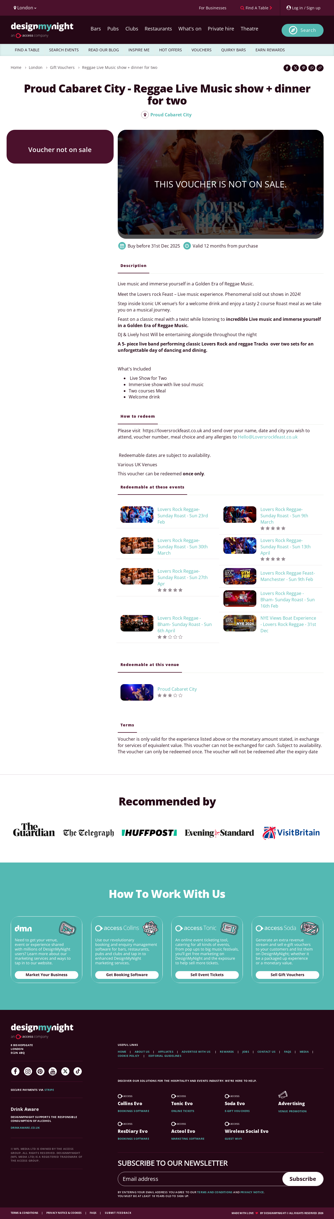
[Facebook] (15, 1071)
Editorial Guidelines (164, 1056)
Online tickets (183, 1111)
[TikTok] (78, 1071)
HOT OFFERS (170, 49)
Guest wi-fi (233, 1139)
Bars (96, 28)
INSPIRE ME (139, 49)
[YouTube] (53, 1071)
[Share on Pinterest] (303, 67)
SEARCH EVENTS (64, 49)
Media (304, 1052)
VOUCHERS (202, 49)
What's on (189, 28)
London (36, 67)
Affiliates (165, 1052)
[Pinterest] (40, 1071)
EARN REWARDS (270, 49)
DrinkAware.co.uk (25, 1128)
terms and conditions (214, 1192)
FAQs (287, 1052)
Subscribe (303, 1179)
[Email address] (200, 1179)
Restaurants (158, 28)
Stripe (49, 1090)
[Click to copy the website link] (320, 67)
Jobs (245, 1052)
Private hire (221, 28)
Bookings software (133, 1111)
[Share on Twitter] (295, 67)
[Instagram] (28, 1071)
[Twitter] (65, 1071)
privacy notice (252, 1192)
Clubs (131, 28)
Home (16, 67)
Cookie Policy (129, 1056)
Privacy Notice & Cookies (64, 1213)
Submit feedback (118, 1213)
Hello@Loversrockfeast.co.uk (267, 437)
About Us (142, 1052)
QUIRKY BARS (233, 49)
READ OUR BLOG (103, 49)
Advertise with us (196, 1052)
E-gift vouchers (237, 1111)
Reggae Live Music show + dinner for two (119, 67)
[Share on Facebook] (287, 67)
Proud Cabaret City (166, 115)
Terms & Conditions (25, 1213)
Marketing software (188, 1139)
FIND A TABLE (27, 49)
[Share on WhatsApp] (311, 67)
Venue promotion (292, 1111)
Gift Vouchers (62, 67)
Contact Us (266, 1052)
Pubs (113, 28)
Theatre (249, 28)
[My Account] (303, 8)
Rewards (227, 1052)
